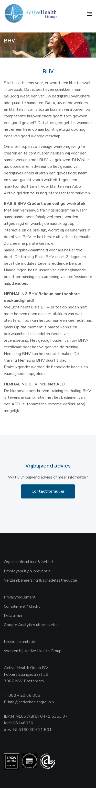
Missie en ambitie (19, 642)
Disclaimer (13, 615)
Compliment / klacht (22, 606)
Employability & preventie (27, 571)
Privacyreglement (20, 597)
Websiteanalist (20, 777)
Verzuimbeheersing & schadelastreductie (40, 580)
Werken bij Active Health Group (32, 651)
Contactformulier (48, 491)
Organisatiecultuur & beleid (28, 562)
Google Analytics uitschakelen (31, 625)
